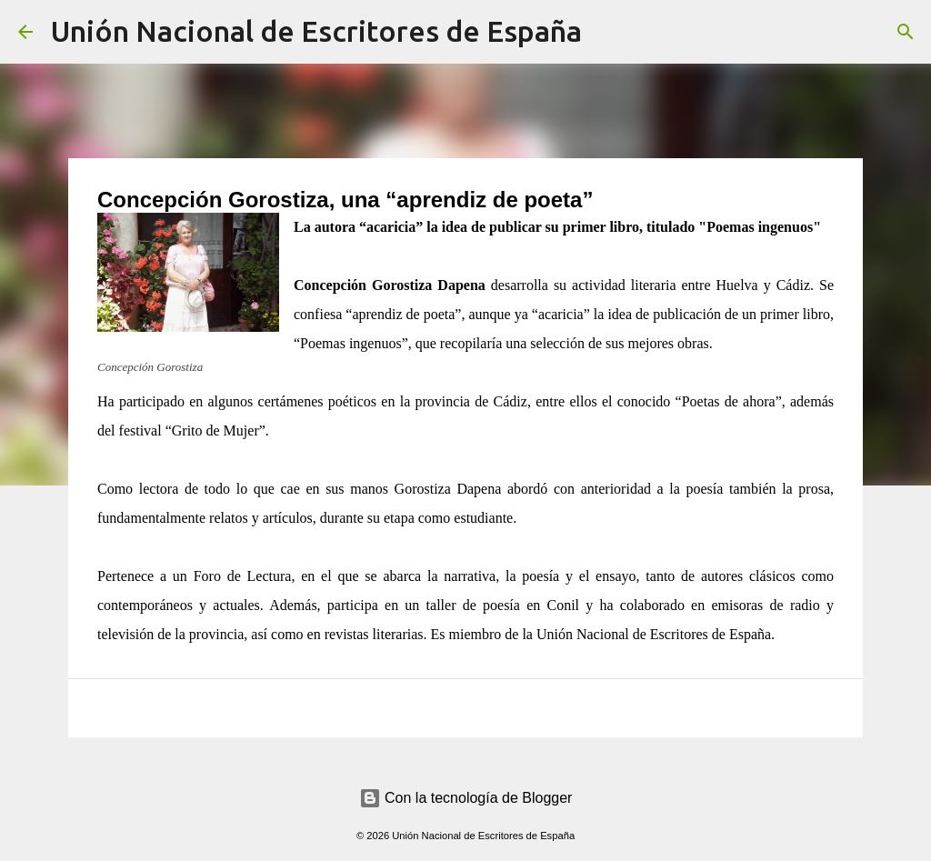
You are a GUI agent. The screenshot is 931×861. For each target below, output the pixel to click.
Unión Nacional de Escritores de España (316, 31)
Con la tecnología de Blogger (466, 798)
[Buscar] (607, 32)
